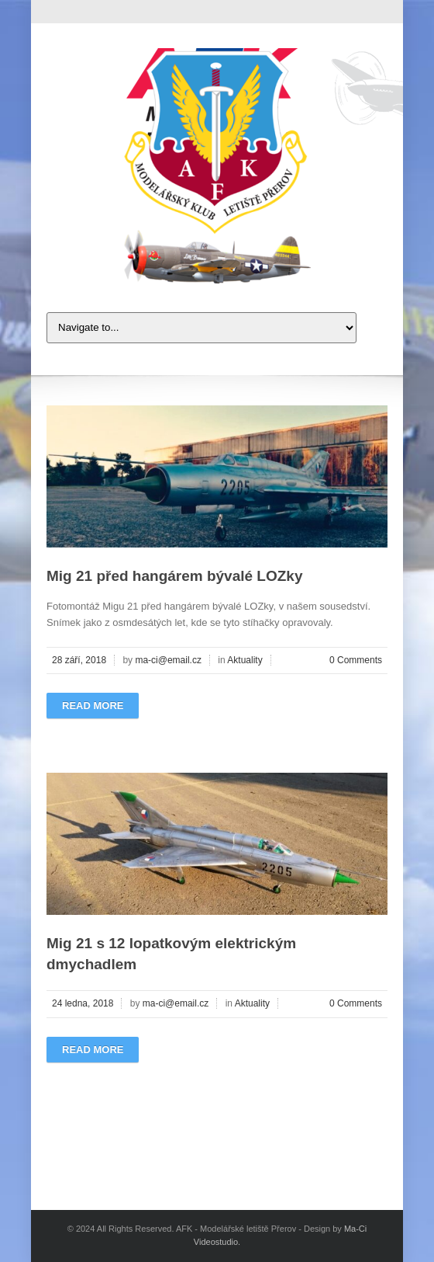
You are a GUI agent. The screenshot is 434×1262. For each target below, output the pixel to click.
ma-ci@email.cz (168, 660)
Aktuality (244, 660)
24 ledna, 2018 (82, 1003)
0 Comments (355, 660)
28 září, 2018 (79, 660)
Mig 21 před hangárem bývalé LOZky (174, 576)
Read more (92, 705)
